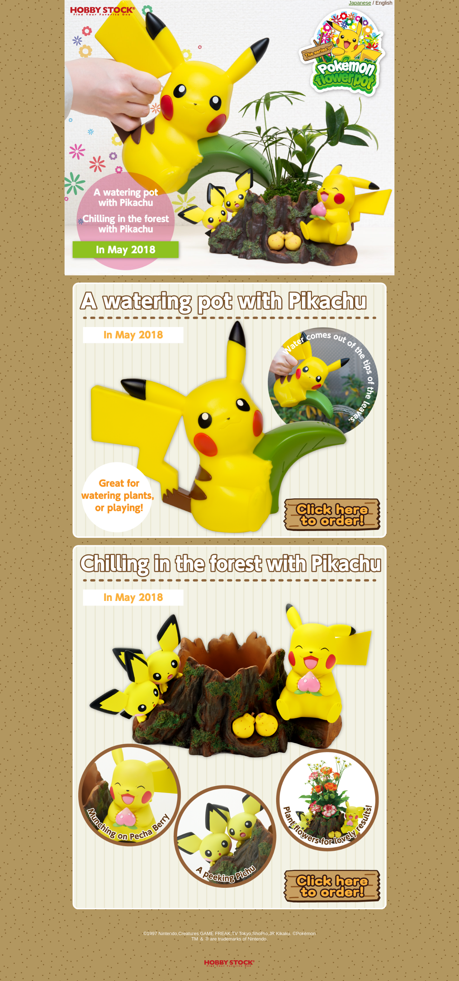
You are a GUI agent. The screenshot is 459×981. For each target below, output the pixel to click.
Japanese (360, 3)
